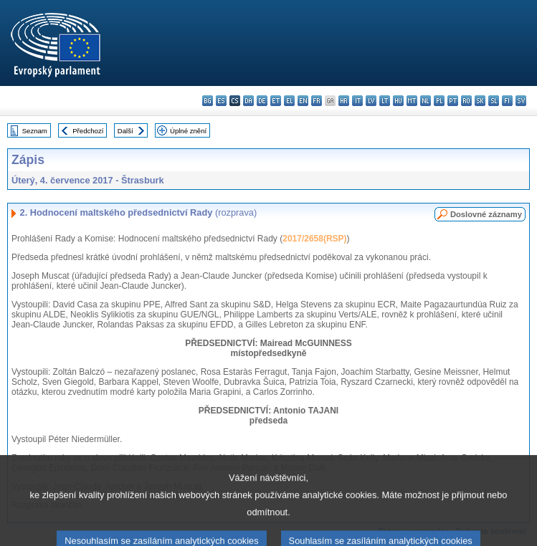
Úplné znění (188, 131)
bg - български (207, 100)
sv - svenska (520, 100)
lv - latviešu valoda (371, 100)
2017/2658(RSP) (314, 239)
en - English (303, 100)
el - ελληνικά (289, 100)
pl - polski (439, 100)
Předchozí (87, 131)
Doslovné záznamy (486, 214)
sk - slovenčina (480, 100)
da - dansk (248, 100)
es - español (221, 100)
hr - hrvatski (343, 100)
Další (125, 131)
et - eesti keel (275, 100)
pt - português (452, 100)
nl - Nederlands (425, 100)
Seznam (34, 131)
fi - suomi (507, 100)
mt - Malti (412, 100)
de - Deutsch (262, 100)
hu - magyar (398, 100)
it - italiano (357, 100)
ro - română (466, 100)
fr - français (316, 100)
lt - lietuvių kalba (384, 100)
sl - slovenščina (493, 100)
